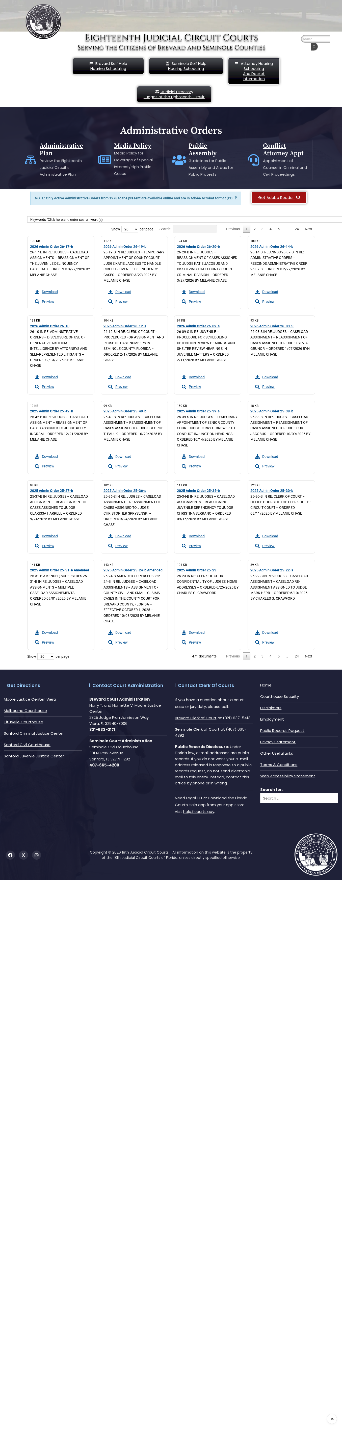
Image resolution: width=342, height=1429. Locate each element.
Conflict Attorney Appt (283, 149)
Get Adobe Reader (279, 197)
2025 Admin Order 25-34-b (198, 491)
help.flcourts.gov (198, 811)
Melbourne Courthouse (25, 710)
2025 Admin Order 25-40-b (124, 411)
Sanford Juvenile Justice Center (34, 756)
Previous (233, 229)
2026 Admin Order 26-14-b (271, 247)
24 (297, 229)
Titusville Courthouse (23, 722)
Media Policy (132, 146)
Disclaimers (270, 707)
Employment (272, 719)
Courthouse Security (279, 696)
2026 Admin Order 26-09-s (198, 326)
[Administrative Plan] (30, 160)
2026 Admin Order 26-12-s (124, 326)
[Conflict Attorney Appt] (253, 160)
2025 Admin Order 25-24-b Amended (133, 570)
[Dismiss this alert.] (235, 197)
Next (308, 229)
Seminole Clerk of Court (197, 729)
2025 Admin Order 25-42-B (51, 411)
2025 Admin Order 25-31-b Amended (59, 570)
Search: (188, 229)
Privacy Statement (278, 742)
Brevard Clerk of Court (196, 718)
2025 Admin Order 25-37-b (51, 491)
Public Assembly (203, 149)
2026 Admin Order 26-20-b (198, 247)
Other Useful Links (276, 753)
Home (266, 685)
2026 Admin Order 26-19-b (124, 247)
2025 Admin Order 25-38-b (271, 411)
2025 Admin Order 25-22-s (271, 570)
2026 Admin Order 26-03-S (272, 326)
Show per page (132, 229)
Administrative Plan (61, 149)
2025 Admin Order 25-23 (196, 570)
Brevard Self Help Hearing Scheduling (108, 66)
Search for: (271, 789)
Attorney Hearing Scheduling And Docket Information (254, 71)
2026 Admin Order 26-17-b (51, 247)
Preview (44, 301)
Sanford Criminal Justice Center (34, 733)
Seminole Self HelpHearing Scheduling (186, 66)
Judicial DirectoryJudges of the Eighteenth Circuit (174, 94)
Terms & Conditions (278, 764)
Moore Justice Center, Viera (30, 699)
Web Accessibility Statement (287, 776)
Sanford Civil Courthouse (27, 744)
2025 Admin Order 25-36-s (124, 491)
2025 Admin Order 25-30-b (271, 491)
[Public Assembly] (179, 160)
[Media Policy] (105, 159)
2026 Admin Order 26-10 (49, 326)
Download (46, 292)
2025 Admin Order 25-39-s (198, 411)
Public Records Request (282, 730)
